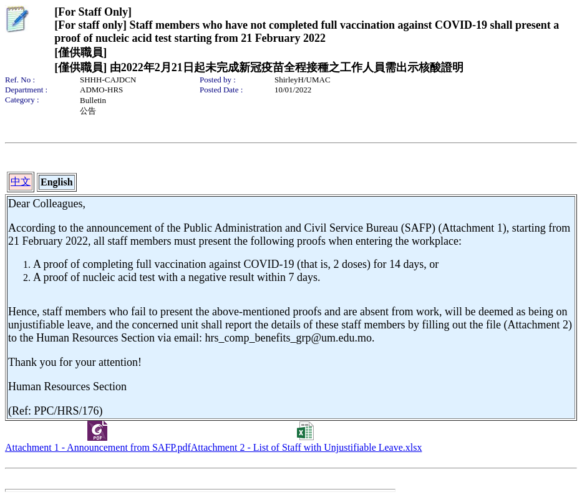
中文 (21, 181)
